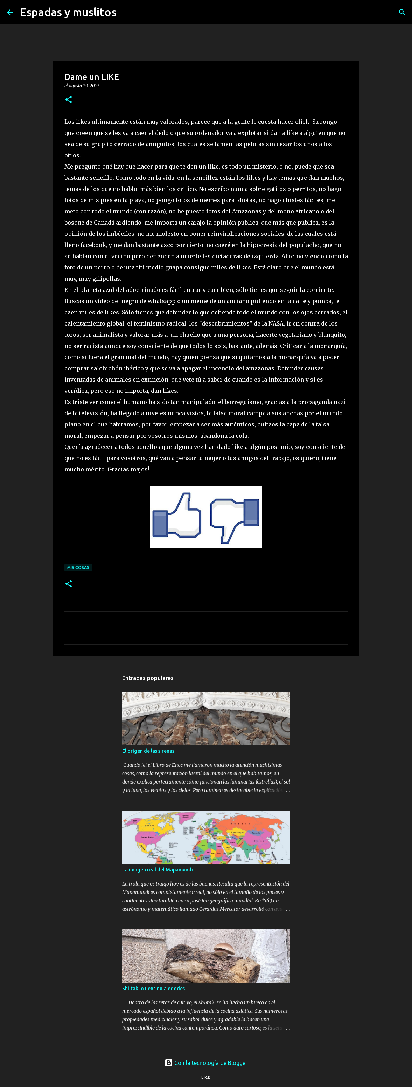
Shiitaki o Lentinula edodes (153, 988)
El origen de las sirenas (148, 751)
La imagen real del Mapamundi (157, 870)
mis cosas (78, 567)
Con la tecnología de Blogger (206, 1063)
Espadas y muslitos (68, 12)
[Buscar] (126, 12)
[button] (68, 100)
